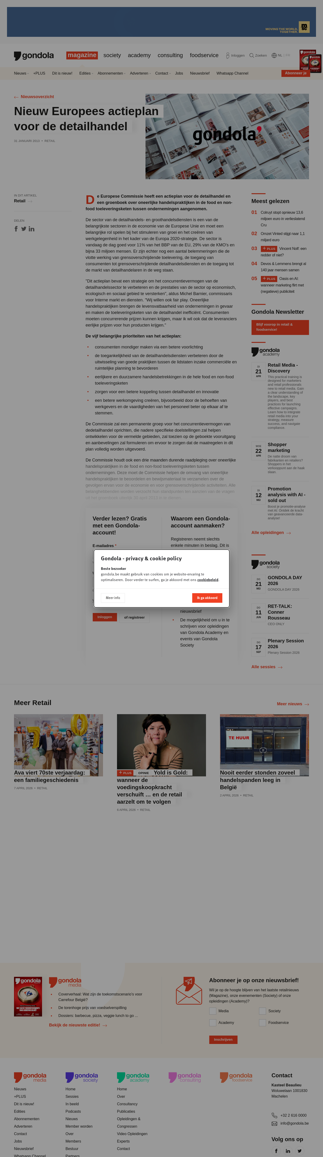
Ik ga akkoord (207, 597)
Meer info (113, 597)
